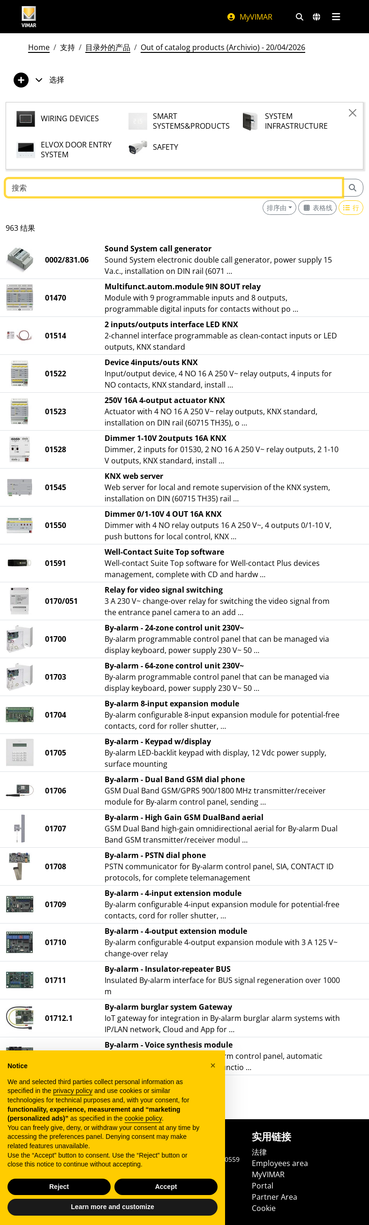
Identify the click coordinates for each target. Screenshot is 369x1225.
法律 (259, 1152)
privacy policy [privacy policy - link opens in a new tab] (72, 1091)
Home (39, 47)
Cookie (264, 1208)
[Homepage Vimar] (29, 16)
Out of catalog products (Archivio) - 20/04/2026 (223, 47)
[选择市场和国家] (316, 16)
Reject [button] (59, 1187)
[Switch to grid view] (317, 207)
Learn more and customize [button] (112, 1207)
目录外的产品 (107, 47)
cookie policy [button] (143, 1118)
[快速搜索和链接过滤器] (299, 16)
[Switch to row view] (351, 207)
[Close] (352, 112)
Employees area (280, 1163)
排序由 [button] (276, 207)
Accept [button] (166, 1187)
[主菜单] (336, 16)
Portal (262, 1186)
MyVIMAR (249, 17)
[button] (212, 1065)
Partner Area (274, 1197)
